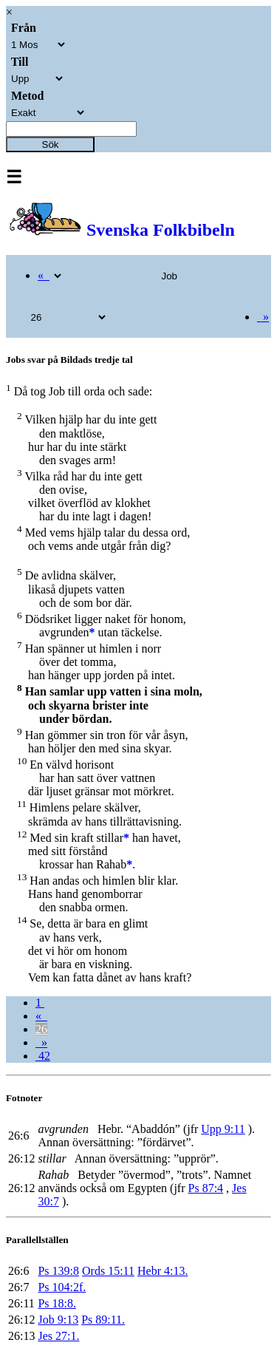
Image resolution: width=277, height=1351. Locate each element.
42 (42, 1055)
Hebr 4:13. (162, 1271)
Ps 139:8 (58, 1271)
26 (41, 1029)
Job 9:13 (58, 1319)
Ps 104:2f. (62, 1287)
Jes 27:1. (58, 1336)
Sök (50, 144)
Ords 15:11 (108, 1271)
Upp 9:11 (222, 1129)
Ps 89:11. (103, 1319)
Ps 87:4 (206, 1188)
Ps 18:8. (57, 1303)
